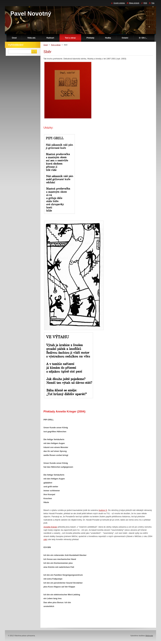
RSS (145, 3)
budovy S (103, 510)
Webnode (149, 636)
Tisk (152, 3)
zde (45, 539)
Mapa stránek (134, 3)
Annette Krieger (50, 527)
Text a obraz (56, 45)
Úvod (45, 45)
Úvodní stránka (119, 3)
